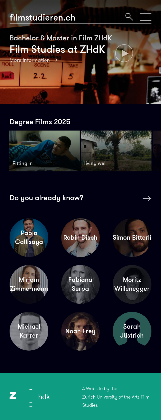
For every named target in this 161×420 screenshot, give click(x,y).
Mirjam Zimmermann (29, 284)
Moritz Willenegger (132, 284)
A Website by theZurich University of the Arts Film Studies (115, 396)
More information (30, 60)
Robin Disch (80, 237)
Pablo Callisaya (29, 237)
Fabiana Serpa (80, 284)
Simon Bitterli (132, 237)
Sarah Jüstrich (132, 331)
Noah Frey (80, 331)
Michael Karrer (29, 331)
